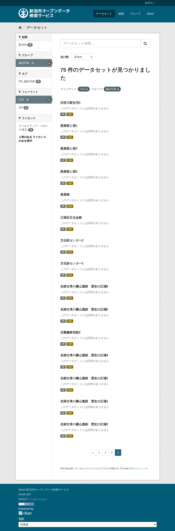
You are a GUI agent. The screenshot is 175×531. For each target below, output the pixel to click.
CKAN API (24, 494)
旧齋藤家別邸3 (70, 332)
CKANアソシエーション (32, 499)
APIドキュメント (138, 468)
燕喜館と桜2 (68, 171)
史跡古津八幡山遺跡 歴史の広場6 (84, 286)
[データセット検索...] (100, 43)
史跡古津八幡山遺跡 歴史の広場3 (84, 424)
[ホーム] (20, 28)
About (150, 13)
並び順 (64, 56)
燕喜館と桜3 (68, 148)
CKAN (25, 513)
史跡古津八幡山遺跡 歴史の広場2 (84, 378)
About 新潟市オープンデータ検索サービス (43, 489)
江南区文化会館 (71, 217)
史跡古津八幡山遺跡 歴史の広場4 (84, 355)
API (122, 468)
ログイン (150, 3)
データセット (104, 13)
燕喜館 (65, 194)
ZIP (63, 114)
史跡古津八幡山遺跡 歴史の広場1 (84, 401)
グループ (135, 13)
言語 (21, 518)
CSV (70, 114)
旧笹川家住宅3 (70, 102)
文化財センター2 (72, 240)
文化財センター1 (72, 263)
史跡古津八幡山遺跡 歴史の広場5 (84, 309)
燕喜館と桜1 (68, 125)
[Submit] (145, 43)
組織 (121, 13)
